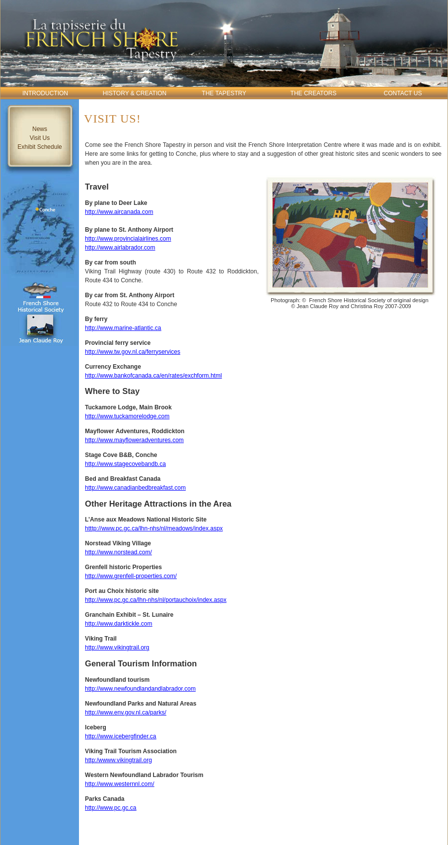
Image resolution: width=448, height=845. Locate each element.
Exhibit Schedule (39, 146)
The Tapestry (224, 93)
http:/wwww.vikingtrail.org (118, 760)
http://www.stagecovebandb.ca (125, 463)
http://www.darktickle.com (118, 623)
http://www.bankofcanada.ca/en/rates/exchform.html (153, 375)
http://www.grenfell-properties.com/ (131, 576)
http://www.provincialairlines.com (128, 238)
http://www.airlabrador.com (120, 247)
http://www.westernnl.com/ (119, 783)
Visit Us (40, 137)
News (39, 129)
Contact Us (403, 93)
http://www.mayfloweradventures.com (134, 440)
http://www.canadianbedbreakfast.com (135, 487)
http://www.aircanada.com (119, 211)
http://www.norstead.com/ (118, 552)
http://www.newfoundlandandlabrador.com (140, 688)
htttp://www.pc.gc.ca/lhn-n (119, 528)
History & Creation (134, 93)
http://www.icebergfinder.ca (120, 736)
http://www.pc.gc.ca (110, 807)
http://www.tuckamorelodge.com (127, 416)
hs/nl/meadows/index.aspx (188, 528)
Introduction (45, 93)
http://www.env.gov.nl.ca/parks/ (125, 712)
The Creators (314, 93)
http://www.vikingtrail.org (117, 647)
